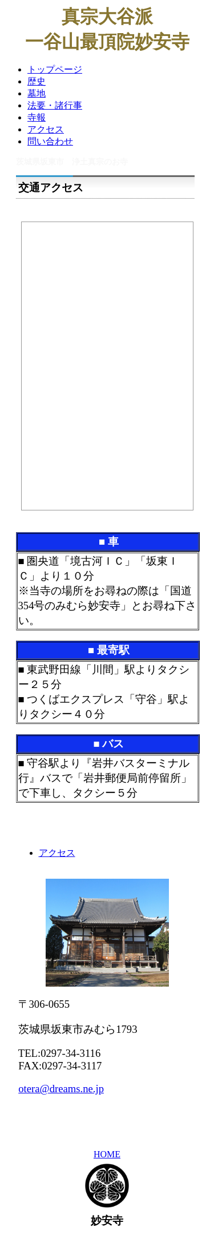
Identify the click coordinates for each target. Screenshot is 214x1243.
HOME (107, 1154)
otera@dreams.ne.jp (61, 1089)
